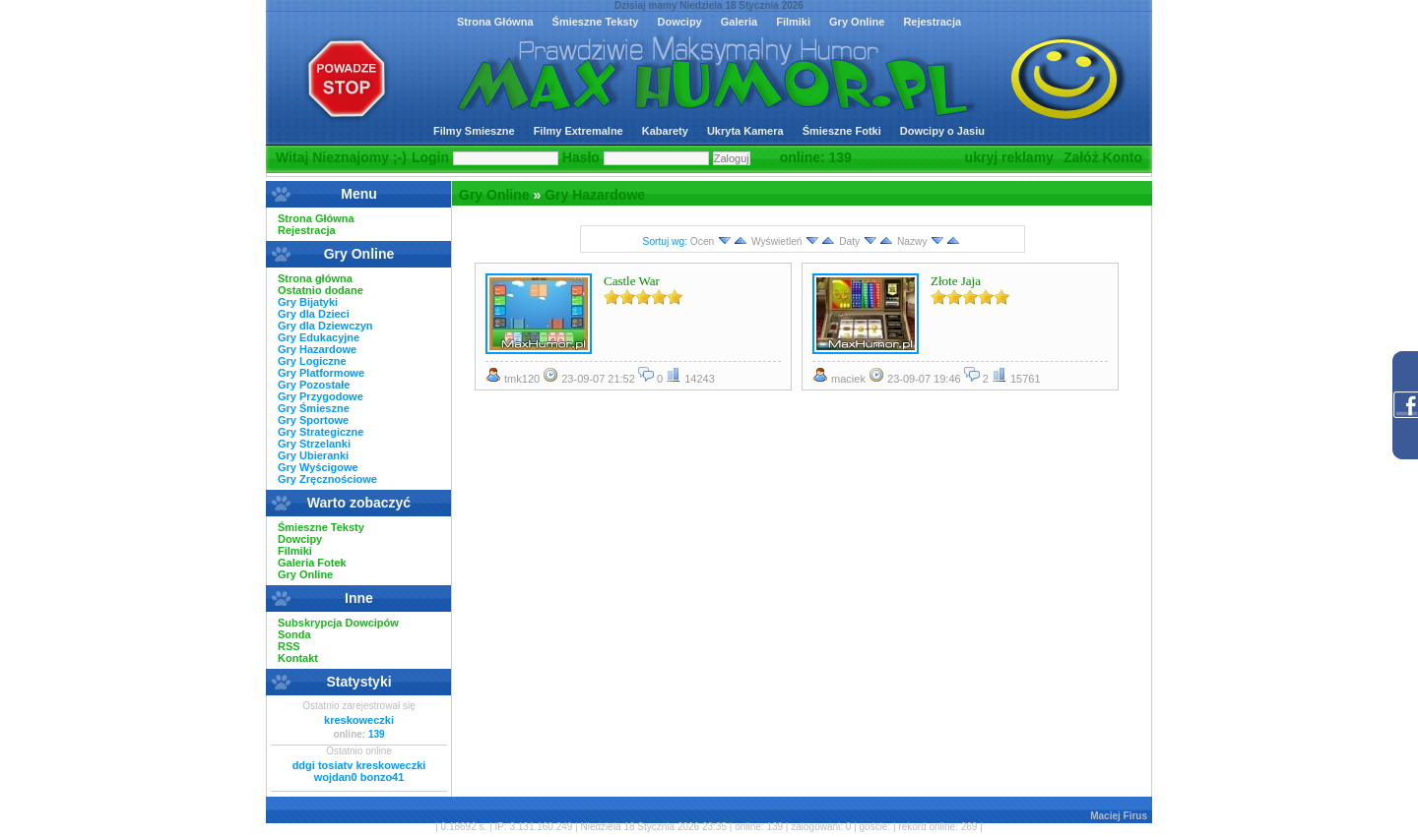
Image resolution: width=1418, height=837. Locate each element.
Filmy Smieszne (474, 131)
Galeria (739, 22)
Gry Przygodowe (320, 396)
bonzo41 (382, 777)
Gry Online (856, 22)
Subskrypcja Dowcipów (338, 622)
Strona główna (315, 278)
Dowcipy (679, 22)
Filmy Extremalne (578, 131)
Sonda (294, 634)
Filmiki (793, 22)
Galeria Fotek (312, 562)
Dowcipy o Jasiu (942, 131)
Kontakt (298, 658)
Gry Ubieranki (313, 455)
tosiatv (335, 765)
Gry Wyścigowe (318, 467)
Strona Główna (495, 22)
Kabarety (665, 131)
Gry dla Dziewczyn (325, 325)
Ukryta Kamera (745, 131)
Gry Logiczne (312, 361)
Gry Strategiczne (320, 432)
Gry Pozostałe (314, 384)
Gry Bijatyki (308, 302)
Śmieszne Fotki (842, 131)
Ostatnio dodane (320, 290)
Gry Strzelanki (314, 443)
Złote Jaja (956, 280)
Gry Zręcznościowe (327, 479)
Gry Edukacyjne (318, 337)
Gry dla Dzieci (314, 314)
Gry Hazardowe (595, 195)
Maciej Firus (1118, 815)
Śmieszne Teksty (595, 22)
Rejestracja (932, 22)
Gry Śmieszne (314, 408)
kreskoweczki (359, 720)
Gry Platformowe (321, 373)
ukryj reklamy (1009, 157)
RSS (289, 646)
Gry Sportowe (313, 420)
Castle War (632, 280)
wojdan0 (335, 777)
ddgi (303, 765)
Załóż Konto (1103, 157)
